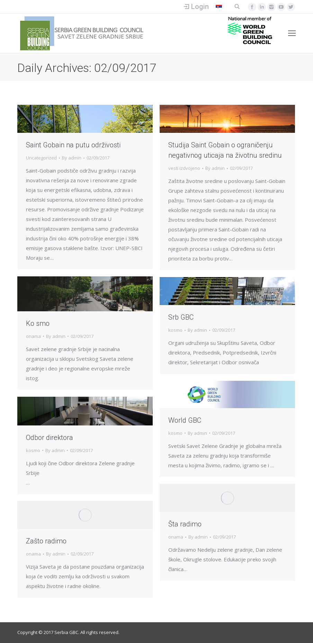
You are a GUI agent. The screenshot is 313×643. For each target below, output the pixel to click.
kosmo (175, 330)
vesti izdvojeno (184, 168)
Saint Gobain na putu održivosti (73, 145)
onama (33, 336)
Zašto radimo (46, 541)
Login (200, 6)
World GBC (184, 420)
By (71, 158)
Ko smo (38, 323)
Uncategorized (41, 158)
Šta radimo (185, 524)
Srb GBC (181, 317)
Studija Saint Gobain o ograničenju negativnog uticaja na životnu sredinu (225, 150)
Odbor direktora (49, 437)
